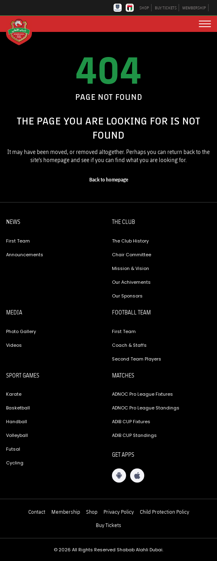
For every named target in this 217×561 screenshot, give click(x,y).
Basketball (18, 408)
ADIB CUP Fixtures (131, 421)
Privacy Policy (118, 511)
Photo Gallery (21, 331)
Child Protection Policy (164, 511)
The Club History (130, 241)
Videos (14, 345)
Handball (16, 421)
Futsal (13, 449)
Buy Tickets (108, 525)
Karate (13, 394)
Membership (65, 511)
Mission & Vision (130, 268)
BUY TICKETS (166, 7)
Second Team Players (136, 359)
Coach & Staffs (129, 345)
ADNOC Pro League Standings (145, 408)
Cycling (14, 463)
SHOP (144, 7)
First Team (18, 241)
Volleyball (17, 435)
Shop (91, 511)
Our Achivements (131, 282)
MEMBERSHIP (194, 7)
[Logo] (22, 31)
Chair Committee (131, 254)
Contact (36, 511)
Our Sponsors (127, 296)
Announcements (24, 254)
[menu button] (205, 24)
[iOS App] (137, 475)
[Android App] (119, 475)
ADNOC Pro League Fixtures (142, 394)
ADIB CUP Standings (134, 435)
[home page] (108, 180)
